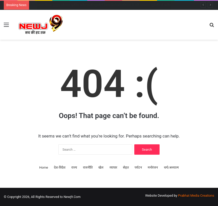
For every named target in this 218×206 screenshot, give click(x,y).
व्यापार (113, 167)
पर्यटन (138, 167)
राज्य (74, 167)
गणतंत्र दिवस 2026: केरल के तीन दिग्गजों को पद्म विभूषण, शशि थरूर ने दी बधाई (83, 5)
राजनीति (88, 167)
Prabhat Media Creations (196, 195)
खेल (100, 167)
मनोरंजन (153, 167)
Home (43, 167)
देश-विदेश (60, 167)
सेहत (126, 167)
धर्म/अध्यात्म (171, 167)
